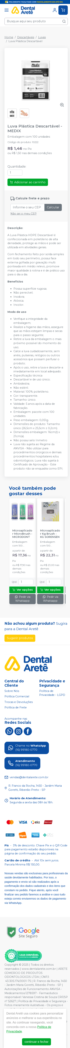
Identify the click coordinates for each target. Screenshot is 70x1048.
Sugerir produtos (20, 638)
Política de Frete (15, 707)
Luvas (42, 37)
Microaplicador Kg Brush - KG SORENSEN (50, 534)
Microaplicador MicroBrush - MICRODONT (22, 534)
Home (8, 37)
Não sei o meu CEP (23, 213)
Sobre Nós (11, 691)
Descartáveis (25, 37)
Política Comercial (16, 696)
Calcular (53, 207)
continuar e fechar (36, 1041)
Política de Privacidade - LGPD (52, 693)
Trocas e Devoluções (18, 702)
